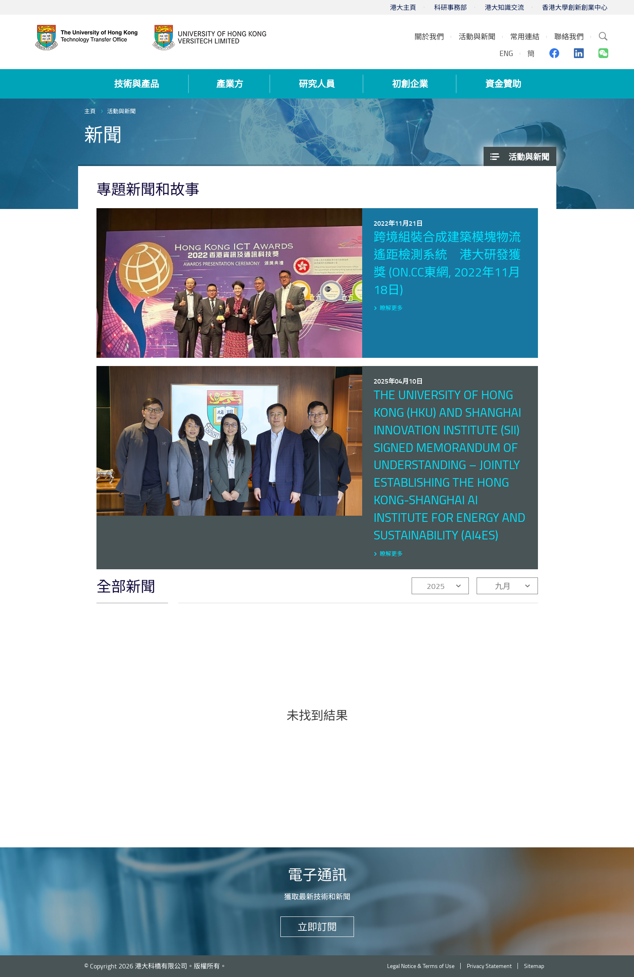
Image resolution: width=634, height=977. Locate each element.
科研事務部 (450, 7)
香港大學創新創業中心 (574, 7)
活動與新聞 (121, 111)
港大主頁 (403, 7)
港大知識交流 (504, 7)
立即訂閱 (317, 926)
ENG (506, 53)
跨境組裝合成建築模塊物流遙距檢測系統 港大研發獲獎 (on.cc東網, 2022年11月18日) (447, 263)
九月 (503, 585)
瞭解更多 (391, 308)
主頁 (90, 111)
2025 (436, 585)
